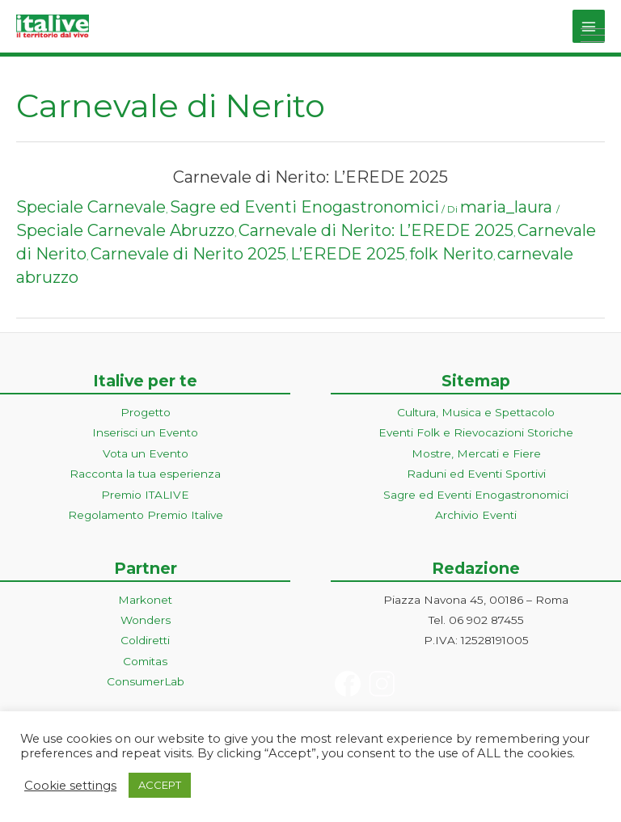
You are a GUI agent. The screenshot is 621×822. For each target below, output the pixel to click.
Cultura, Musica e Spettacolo (476, 412)
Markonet (145, 599)
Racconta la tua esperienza (145, 473)
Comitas (145, 661)
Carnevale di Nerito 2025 (188, 253)
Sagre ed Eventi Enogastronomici (304, 207)
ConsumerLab (145, 681)
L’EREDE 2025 (347, 253)
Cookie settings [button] (70, 785)
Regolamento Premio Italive (145, 514)
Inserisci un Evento (145, 432)
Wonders (145, 619)
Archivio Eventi (476, 514)
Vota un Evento (145, 453)
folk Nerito (451, 253)
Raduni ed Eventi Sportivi (476, 473)
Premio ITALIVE (145, 494)
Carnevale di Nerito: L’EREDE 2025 (310, 177)
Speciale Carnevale (91, 207)
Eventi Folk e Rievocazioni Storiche (475, 432)
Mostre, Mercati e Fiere (476, 453)
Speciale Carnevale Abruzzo (125, 230)
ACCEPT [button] (159, 784)
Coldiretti (145, 640)
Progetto (145, 412)
